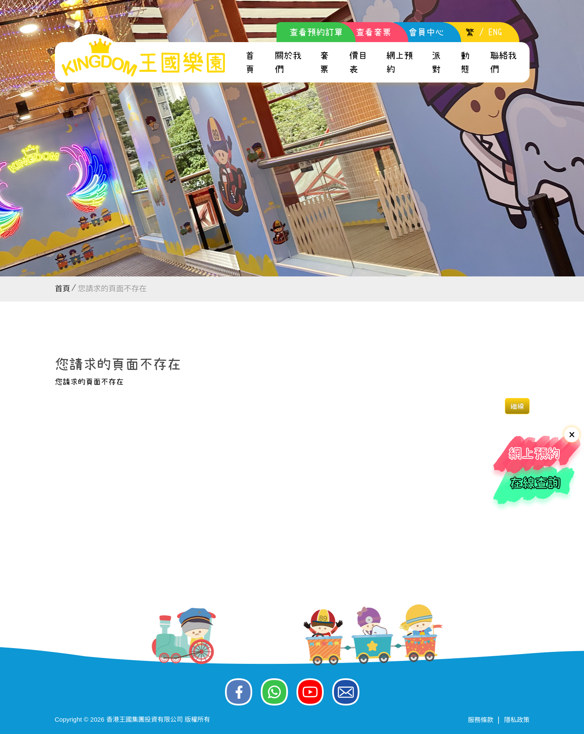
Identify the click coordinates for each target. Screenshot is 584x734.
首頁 (249, 62)
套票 (324, 62)
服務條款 (480, 719)
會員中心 (426, 32)
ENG (495, 32)
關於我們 (288, 62)
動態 (465, 62)
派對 (436, 62)
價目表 (358, 62)
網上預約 (399, 62)
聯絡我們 (503, 62)
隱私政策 (517, 719)
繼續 (517, 406)
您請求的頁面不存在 (112, 288)
